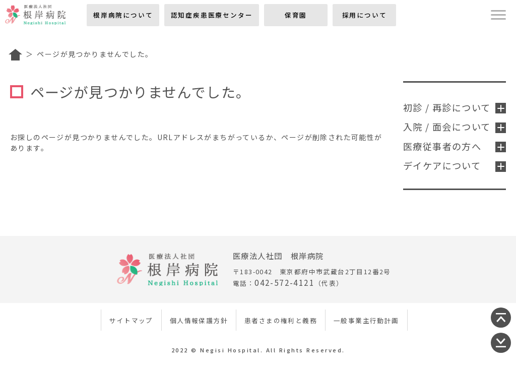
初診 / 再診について (454, 107)
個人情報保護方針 (199, 320)
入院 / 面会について (454, 126)
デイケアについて (454, 165)
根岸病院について (123, 15)
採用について (364, 15)
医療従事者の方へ (454, 146)
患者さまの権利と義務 (280, 320)
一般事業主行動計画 (366, 320)
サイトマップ (131, 320)
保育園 (296, 15)
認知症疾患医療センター (212, 15)
